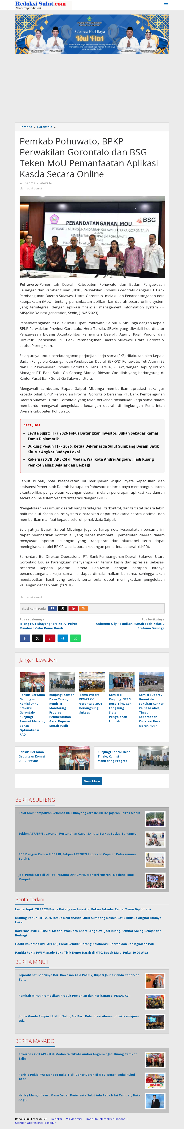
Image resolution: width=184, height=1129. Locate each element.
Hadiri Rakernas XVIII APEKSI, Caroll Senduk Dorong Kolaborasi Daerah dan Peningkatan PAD (84, 944)
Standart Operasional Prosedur (35, 1123)
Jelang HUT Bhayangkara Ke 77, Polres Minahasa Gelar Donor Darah (54, 623)
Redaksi (56, 1119)
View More (92, 781)
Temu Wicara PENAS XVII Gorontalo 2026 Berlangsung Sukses (90, 704)
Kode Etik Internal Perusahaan (105, 1119)
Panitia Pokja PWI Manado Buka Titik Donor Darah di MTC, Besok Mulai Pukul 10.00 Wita (81, 953)
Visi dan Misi (74, 1119)
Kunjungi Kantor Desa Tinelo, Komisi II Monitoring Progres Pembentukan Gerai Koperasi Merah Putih (114, 761)
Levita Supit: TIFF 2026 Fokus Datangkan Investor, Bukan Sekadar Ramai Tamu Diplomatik (83, 909)
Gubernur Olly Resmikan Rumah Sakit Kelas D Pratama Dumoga (129, 623)
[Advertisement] (92, 88)
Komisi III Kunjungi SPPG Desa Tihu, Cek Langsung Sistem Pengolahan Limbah (120, 708)
